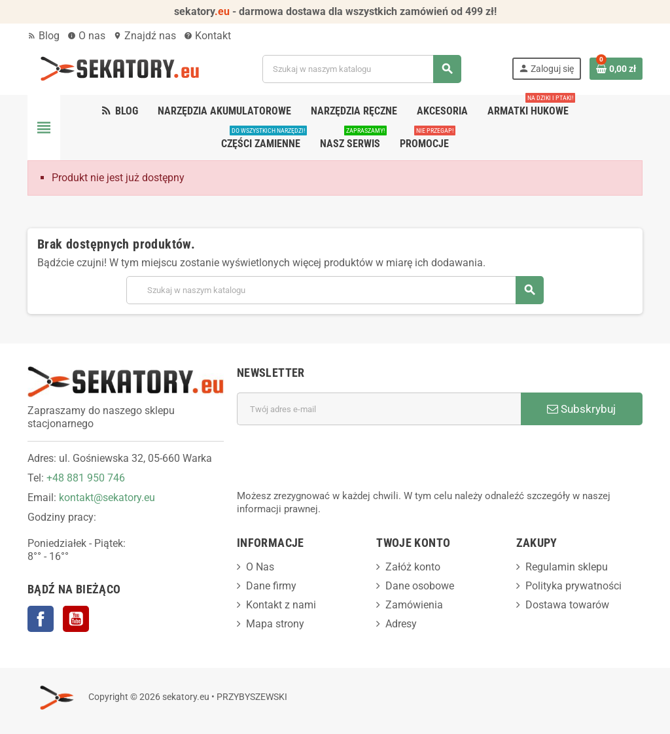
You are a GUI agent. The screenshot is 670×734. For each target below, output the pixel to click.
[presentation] (336, 457)
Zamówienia (414, 605)
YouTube (76, 619)
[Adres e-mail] (379, 409)
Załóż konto (412, 567)
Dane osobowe (419, 586)
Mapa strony (275, 624)
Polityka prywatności (573, 586)
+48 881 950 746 (85, 478)
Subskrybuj (581, 408)
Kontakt (207, 35)
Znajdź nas (144, 35)
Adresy (401, 624)
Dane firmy (271, 586)
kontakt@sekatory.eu (107, 497)
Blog (43, 35)
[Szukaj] (361, 69)
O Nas (260, 567)
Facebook (40, 619)
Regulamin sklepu (566, 567)
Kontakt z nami (281, 605)
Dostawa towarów (567, 605)
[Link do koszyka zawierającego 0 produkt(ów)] (616, 69)
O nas (86, 35)
